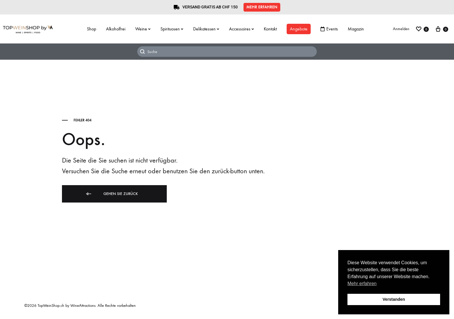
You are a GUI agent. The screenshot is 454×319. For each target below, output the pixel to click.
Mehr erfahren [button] (362, 283)
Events (329, 29)
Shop (91, 29)
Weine (143, 29)
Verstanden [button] (393, 299)
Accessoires (241, 29)
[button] (262, 7)
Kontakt (270, 29)
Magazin (356, 29)
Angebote (298, 29)
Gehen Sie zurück (111, 194)
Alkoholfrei (115, 29)
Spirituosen (171, 29)
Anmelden (401, 28)
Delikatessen (206, 29)
